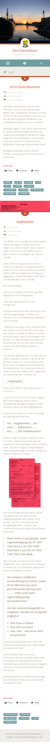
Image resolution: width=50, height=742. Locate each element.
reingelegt (10, 722)
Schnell (29, 186)
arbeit (8, 182)
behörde (25, 714)
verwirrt (24, 193)
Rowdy (18, 186)
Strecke (24, 190)
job (38, 182)
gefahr (29, 182)
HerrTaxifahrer (25, 51)
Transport (37, 190)
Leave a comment (15, 100)
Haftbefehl (25, 222)
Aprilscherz (11, 714)
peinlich (25, 718)
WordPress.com (34, 737)
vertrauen (10, 193)
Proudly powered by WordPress (23, 734)
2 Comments (13, 235)
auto (18, 182)
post (7, 186)
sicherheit (10, 190)
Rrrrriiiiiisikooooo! (25, 87)
